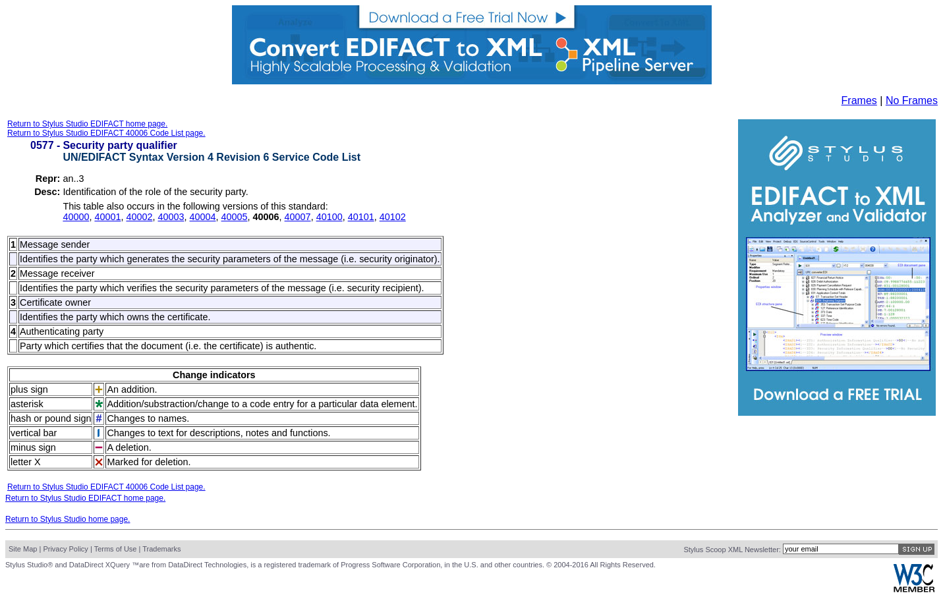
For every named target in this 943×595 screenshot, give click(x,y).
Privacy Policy (65, 549)
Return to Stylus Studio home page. (67, 519)
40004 (203, 217)
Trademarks (161, 549)
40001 (107, 217)
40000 (76, 217)
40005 (234, 217)
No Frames (912, 100)
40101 (361, 217)
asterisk (27, 404)
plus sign (29, 389)
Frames (859, 100)
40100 (329, 217)
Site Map (23, 549)
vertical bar (34, 433)
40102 (393, 217)
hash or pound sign (51, 418)
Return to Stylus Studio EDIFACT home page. (87, 123)
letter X (26, 462)
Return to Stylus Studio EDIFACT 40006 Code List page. (106, 133)
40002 (139, 217)
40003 (170, 217)
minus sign (33, 447)
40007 (298, 217)
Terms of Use (115, 549)
